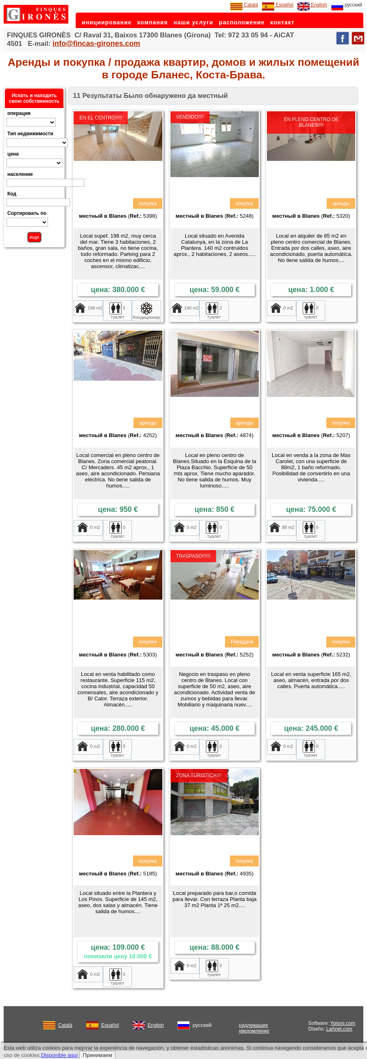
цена (13, 154)
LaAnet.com (339, 1029)
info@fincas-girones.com (96, 43)
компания (152, 22)
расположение (241, 22)
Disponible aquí (59, 1055)
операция (19, 113)
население (20, 174)
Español (277, 5)
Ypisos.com (342, 1023)
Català (244, 5)
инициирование (107, 22)
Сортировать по (26, 213)
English (312, 5)
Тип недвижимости (30, 133)
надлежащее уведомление (254, 1028)
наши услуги (194, 22)
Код (11, 194)
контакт (282, 22)
